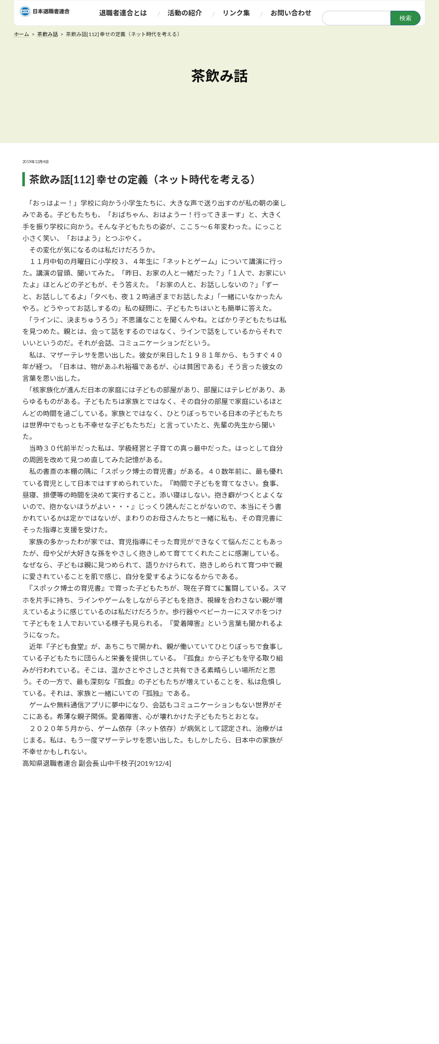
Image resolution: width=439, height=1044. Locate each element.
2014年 (335, 847)
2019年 (335, 738)
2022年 (335, 673)
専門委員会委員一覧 (160, 1004)
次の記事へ (205, 788)
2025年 (335, 651)
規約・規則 (147, 969)
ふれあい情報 (225, 934)
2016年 (335, 803)
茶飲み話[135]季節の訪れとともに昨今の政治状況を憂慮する (368, 449)
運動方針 (144, 958)
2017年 (335, 782)
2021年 (335, 695)
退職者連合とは (153, 934)
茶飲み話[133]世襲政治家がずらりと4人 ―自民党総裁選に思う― (367, 550)
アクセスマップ (153, 1040)
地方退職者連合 (153, 1028)
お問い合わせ (369, 914)
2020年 (335, 717)
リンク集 (288, 914)
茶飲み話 (219, 946)
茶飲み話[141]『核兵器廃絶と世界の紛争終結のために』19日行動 (368, 204)
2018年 (335, 760)
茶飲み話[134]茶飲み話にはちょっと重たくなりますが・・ (366, 500)
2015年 (335, 825)
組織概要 (144, 946)
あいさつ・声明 (153, 981)
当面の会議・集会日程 (238, 981)
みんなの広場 (225, 969)
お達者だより (225, 958)
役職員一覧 (147, 993)
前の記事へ (96, 788)
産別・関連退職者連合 (163, 1016)
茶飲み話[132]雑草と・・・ (366, 590)
